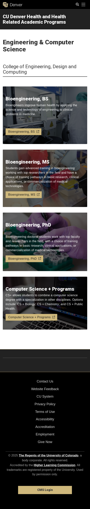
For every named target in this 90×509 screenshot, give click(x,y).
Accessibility (45, 419)
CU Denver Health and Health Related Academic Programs (34, 19)
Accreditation (45, 427)
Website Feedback (45, 389)
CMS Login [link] (45, 490)
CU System (45, 396)
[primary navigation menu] (83, 4)
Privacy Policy (44, 404)
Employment (45, 434)
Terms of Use (45, 412)
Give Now (45, 442)
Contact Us (45, 381)
